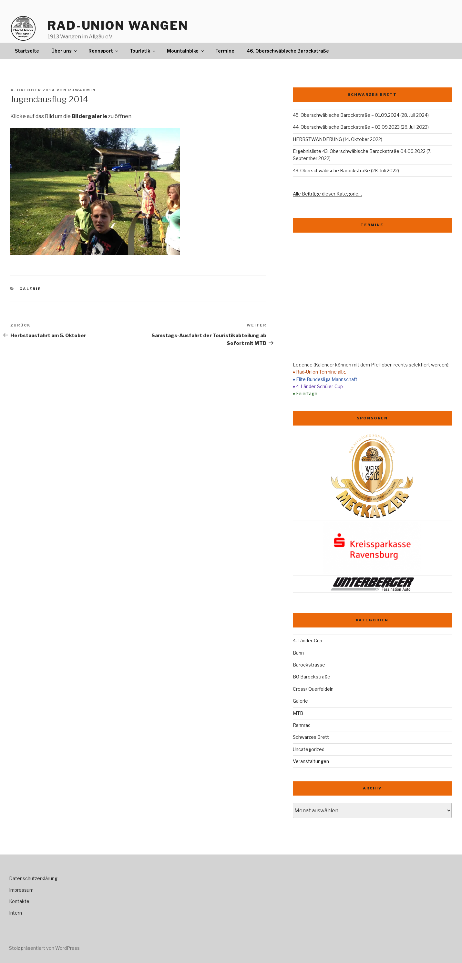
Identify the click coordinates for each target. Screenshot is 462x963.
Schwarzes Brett (311, 737)
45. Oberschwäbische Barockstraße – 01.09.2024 (346, 115)
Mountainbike (186, 51)
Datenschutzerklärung (33, 878)
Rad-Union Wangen (118, 25)
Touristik (143, 51)
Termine (224, 51)
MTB (298, 713)
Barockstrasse (309, 664)
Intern (15, 913)
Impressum (21, 890)
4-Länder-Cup (307, 640)
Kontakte (19, 901)
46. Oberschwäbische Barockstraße (288, 51)
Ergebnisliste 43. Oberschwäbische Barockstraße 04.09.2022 (359, 151)
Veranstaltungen (311, 761)
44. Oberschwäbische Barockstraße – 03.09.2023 (346, 127)
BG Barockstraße (311, 676)
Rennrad (302, 725)
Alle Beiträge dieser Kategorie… (327, 193)
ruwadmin (82, 90)
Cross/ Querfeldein (313, 689)
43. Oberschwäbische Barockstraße (331, 170)
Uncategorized (308, 749)
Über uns (64, 51)
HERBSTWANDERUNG (317, 139)
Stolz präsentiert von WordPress (44, 948)
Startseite (27, 51)
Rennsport (103, 51)
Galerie (30, 288)
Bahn (298, 653)
